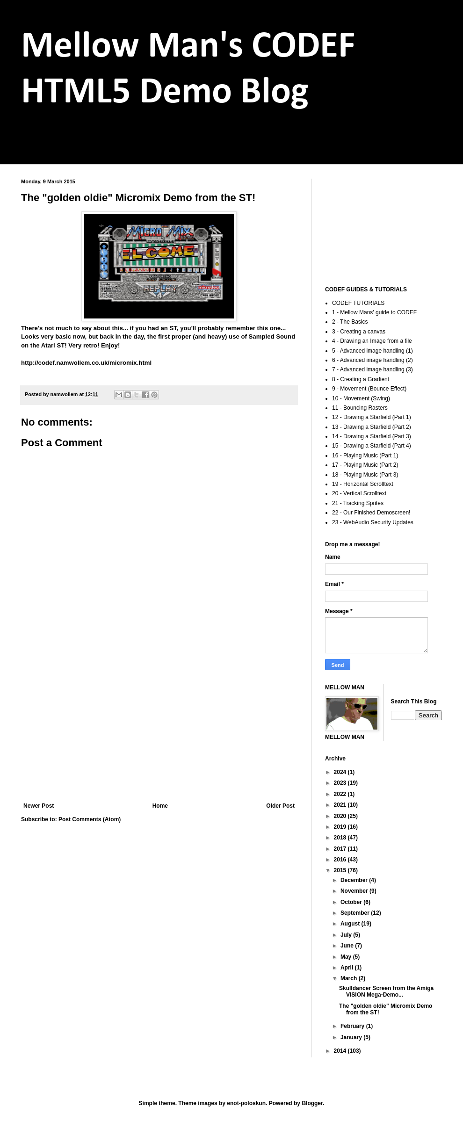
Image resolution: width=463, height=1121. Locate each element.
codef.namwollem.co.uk (85, 144)
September (355, 913)
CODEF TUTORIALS (358, 303)
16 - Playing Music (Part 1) (365, 455)
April (347, 967)
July (346, 935)
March (349, 978)
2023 (341, 783)
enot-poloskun (246, 1103)
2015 (341, 870)
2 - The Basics (350, 321)
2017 (341, 849)
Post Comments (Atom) (89, 819)
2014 (341, 1051)
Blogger (312, 1103)
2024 (341, 772)
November (354, 891)
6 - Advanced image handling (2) (372, 360)
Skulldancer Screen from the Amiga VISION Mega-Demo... (386, 991)
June (347, 945)
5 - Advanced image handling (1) (372, 350)
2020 (341, 816)
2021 (341, 805)
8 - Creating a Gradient (360, 379)
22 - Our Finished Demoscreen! (371, 512)
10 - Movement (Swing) (361, 398)
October (351, 902)
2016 (341, 859)
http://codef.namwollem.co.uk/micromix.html (86, 362)
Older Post (280, 806)
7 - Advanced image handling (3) (372, 369)
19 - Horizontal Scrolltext (362, 484)
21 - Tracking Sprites (357, 503)
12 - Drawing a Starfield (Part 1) (371, 417)
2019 (341, 827)
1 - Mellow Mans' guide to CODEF (374, 312)
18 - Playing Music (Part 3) (365, 474)
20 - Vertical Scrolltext (359, 493)
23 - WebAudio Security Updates (372, 522)
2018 (341, 837)
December (354, 880)
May (346, 957)
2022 (341, 794)
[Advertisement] (159, 725)
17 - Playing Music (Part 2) (365, 465)
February (353, 1026)
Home (160, 806)
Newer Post (38, 806)
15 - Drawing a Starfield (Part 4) (371, 445)
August (351, 923)
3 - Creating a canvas (358, 331)
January (351, 1037)
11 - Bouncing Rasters (360, 408)
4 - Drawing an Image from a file (372, 341)
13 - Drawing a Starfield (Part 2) (371, 427)
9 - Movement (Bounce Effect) (369, 388)
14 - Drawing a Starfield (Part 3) (371, 436)
